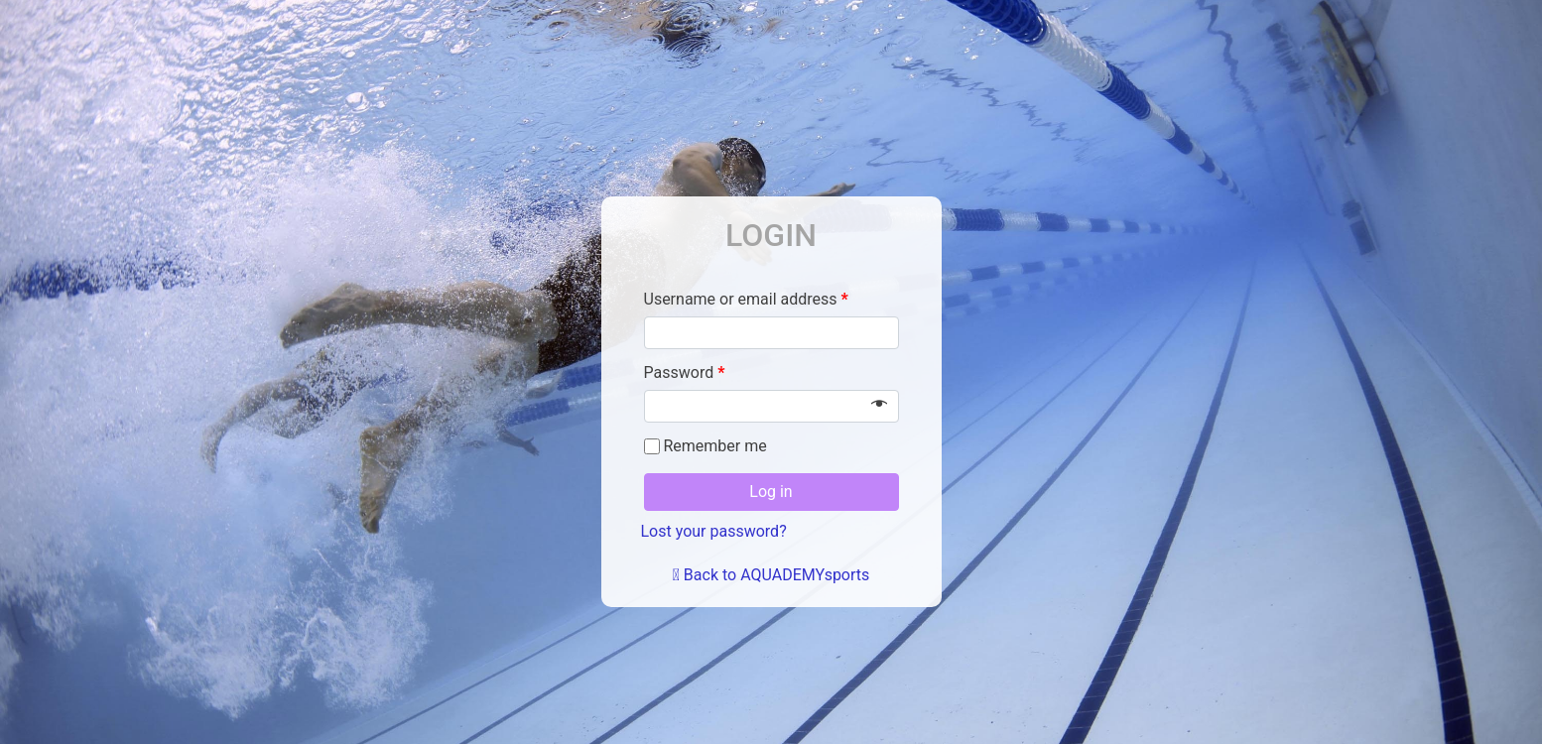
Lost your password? (714, 531)
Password (684, 372)
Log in (770, 491)
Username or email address (746, 299)
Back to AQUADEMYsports (771, 574)
